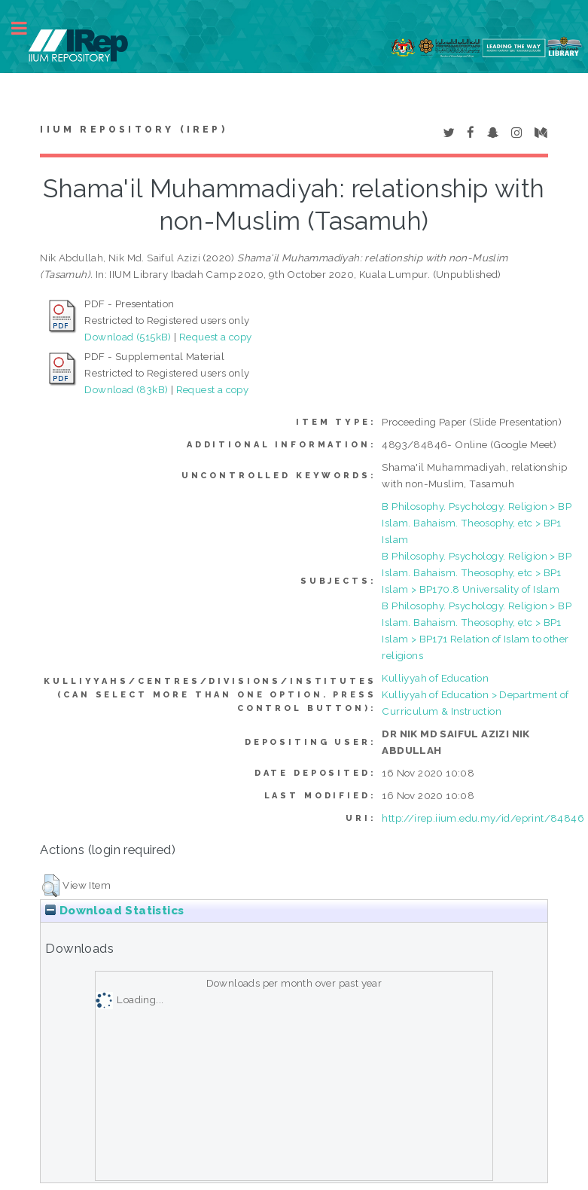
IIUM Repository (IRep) (133, 129)
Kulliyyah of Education (435, 678)
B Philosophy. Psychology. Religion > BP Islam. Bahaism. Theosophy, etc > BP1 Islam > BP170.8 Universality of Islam (476, 572)
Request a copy (215, 337)
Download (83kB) (126, 389)
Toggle (27, 28)
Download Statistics (114, 910)
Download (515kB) (127, 337)
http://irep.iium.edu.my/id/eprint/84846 (483, 818)
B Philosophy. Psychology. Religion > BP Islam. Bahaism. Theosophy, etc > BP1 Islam (476, 522)
